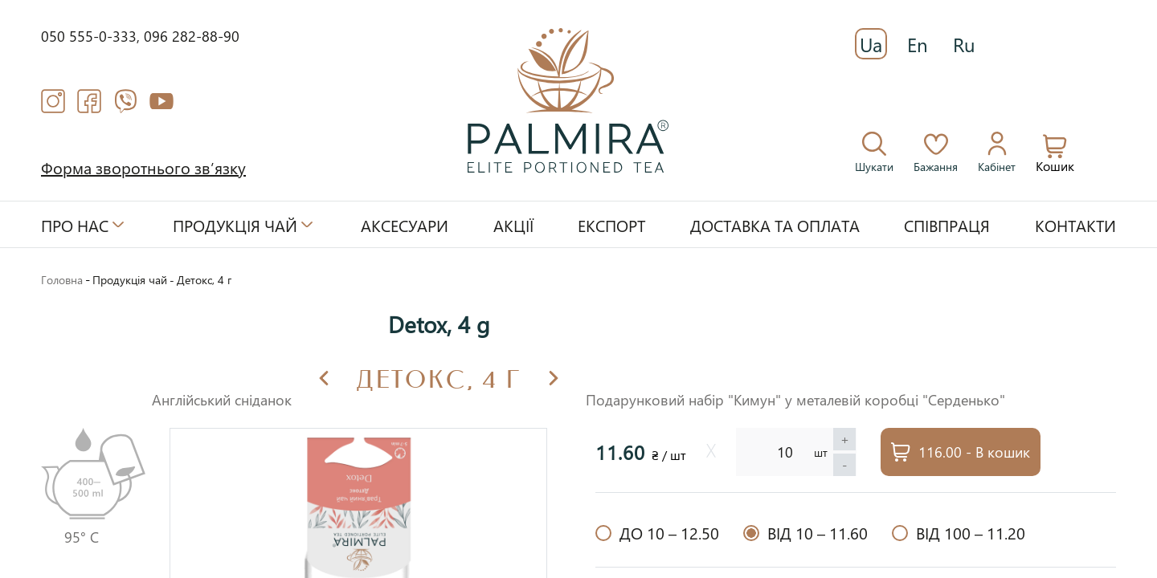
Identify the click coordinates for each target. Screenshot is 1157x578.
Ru (964, 44)
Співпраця (947, 224)
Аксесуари (404, 224)
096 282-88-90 (191, 36)
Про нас (74, 224)
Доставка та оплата (775, 224)
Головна (62, 279)
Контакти (1075, 224)
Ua (871, 44)
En (917, 44)
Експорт (611, 224)
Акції (513, 224)
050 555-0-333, (92, 36)
